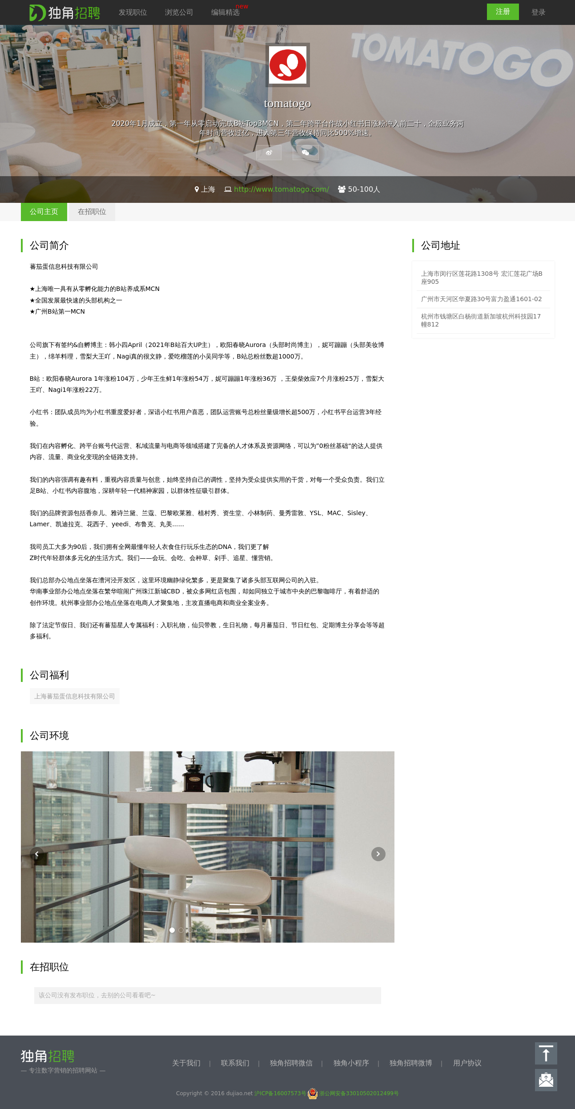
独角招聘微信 (291, 1063)
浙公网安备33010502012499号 (353, 1093)
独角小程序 (351, 1063)
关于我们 (186, 1063)
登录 (538, 12)
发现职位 (133, 12)
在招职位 (92, 211)
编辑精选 (225, 12)
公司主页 (44, 211)
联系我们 (235, 1063)
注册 (503, 11)
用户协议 (467, 1063)
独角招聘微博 (411, 1063)
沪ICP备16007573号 (280, 1093)
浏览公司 (179, 12)
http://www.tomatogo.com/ (281, 189)
